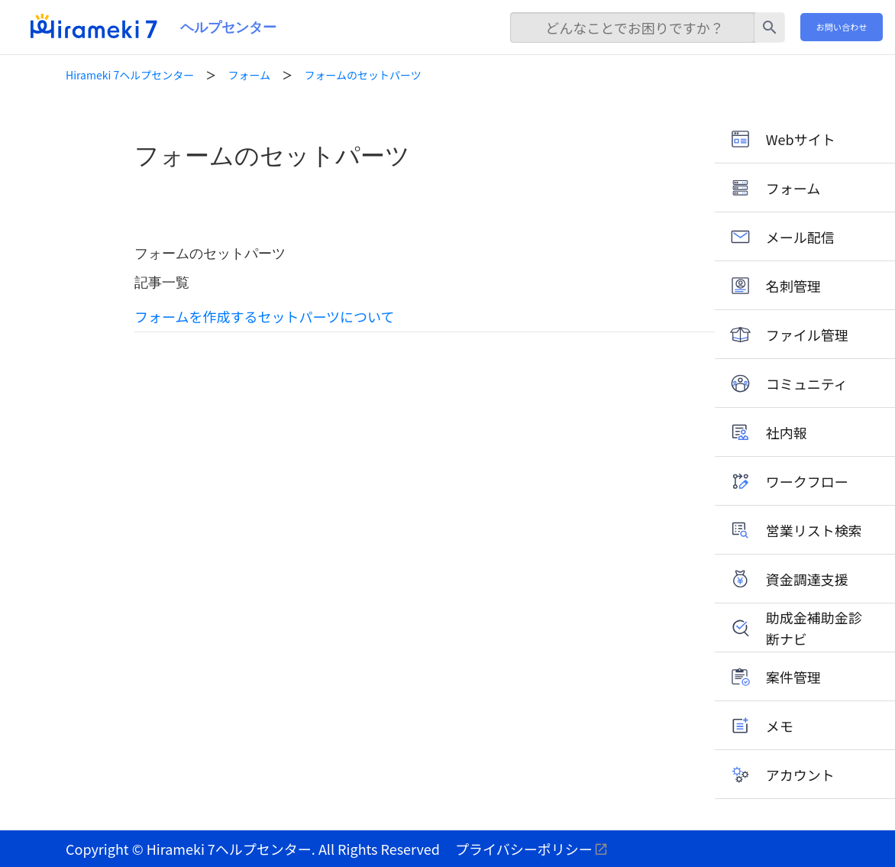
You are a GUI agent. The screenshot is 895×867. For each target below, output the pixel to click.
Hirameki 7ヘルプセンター (130, 74)
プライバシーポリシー (524, 849)
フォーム (249, 74)
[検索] (632, 27)
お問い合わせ (842, 27)
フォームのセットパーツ (362, 74)
